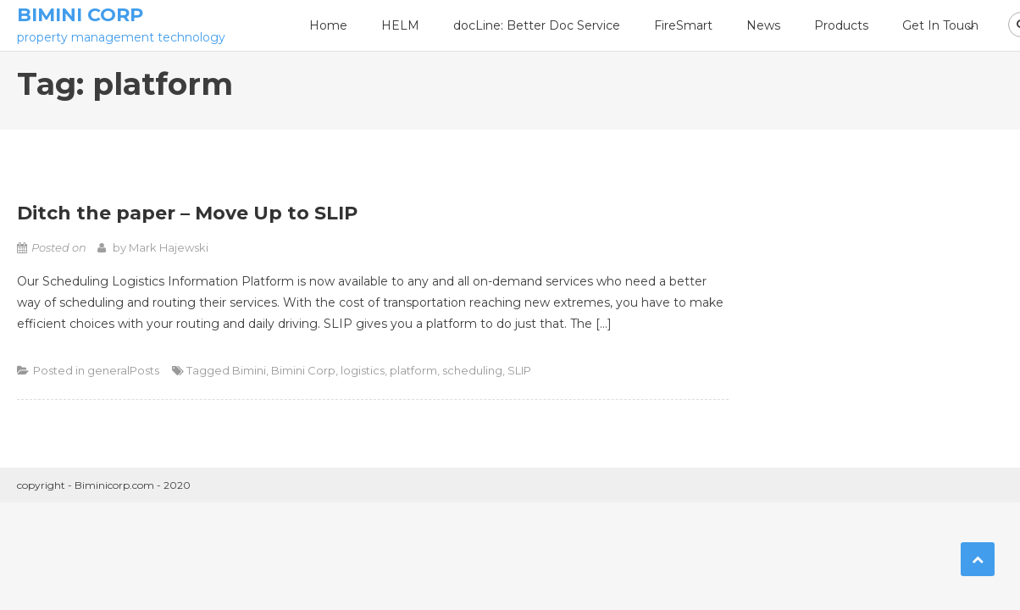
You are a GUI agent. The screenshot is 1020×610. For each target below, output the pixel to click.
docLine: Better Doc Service (536, 25)
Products (841, 25)
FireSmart (683, 25)
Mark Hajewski (168, 247)
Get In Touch (940, 25)
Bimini (249, 370)
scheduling (472, 370)
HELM (400, 25)
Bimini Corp (80, 14)
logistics (363, 370)
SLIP (519, 370)
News (763, 25)
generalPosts (123, 370)
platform (413, 370)
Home (328, 25)
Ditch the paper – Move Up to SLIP (187, 213)
